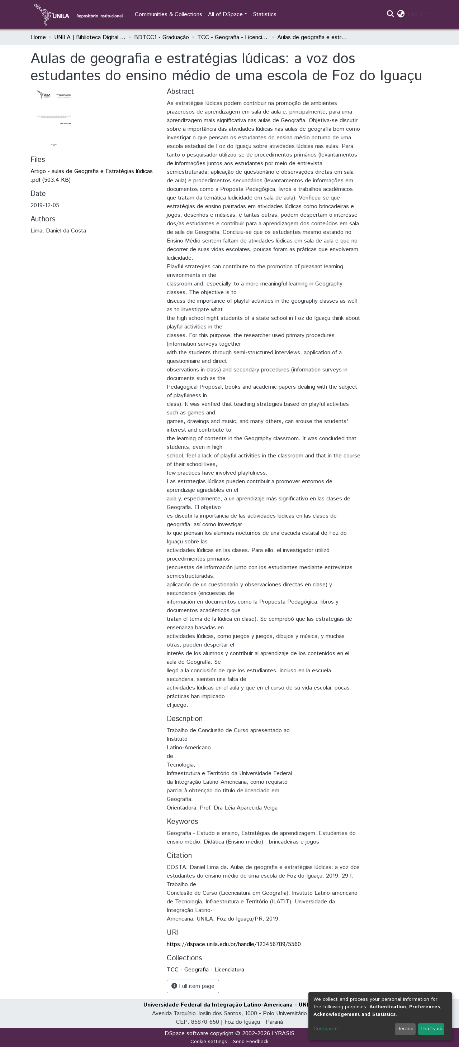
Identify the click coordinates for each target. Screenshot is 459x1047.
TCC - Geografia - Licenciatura (233, 37)
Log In (415, 14)
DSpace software (186, 1033)
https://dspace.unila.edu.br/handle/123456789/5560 (234, 944)
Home (38, 37)
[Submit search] (390, 14)
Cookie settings (208, 1041)
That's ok (431, 1028)
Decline (405, 1028)
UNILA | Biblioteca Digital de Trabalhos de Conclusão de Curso (90, 37)
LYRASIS (283, 1033)
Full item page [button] (192, 986)
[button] (401, 14)
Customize (325, 1028)
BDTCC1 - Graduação (161, 37)
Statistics (264, 14)
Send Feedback (251, 1041)
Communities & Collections (168, 14)
